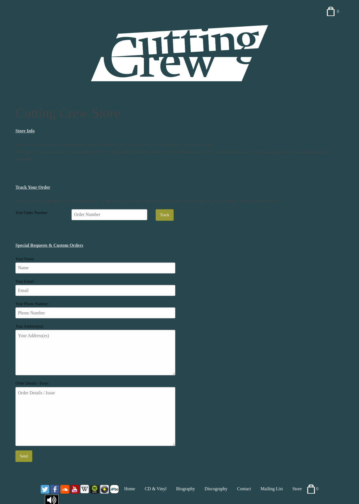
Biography (185, 488)
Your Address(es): (29, 326)
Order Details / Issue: (32, 383)
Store (297, 488)
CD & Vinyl (156, 488)
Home (129, 488)
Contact (244, 488)
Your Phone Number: (32, 304)
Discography (215, 488)
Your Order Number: (31, 213)
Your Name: (24, 259)
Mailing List (272, 488)
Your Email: (24, 281)
